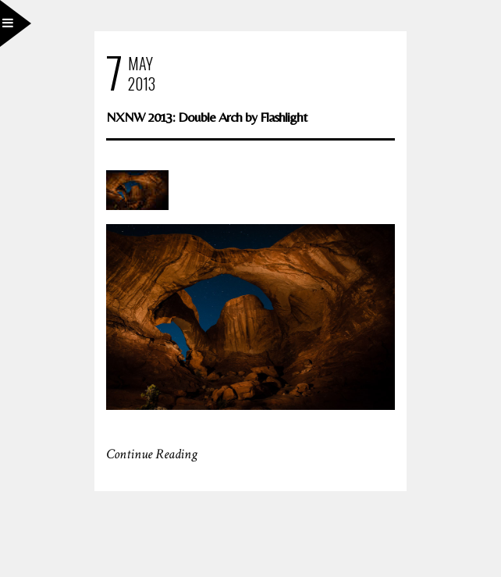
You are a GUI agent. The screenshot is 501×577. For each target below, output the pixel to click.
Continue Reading (151, 454)
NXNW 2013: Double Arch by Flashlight (206, 117)
